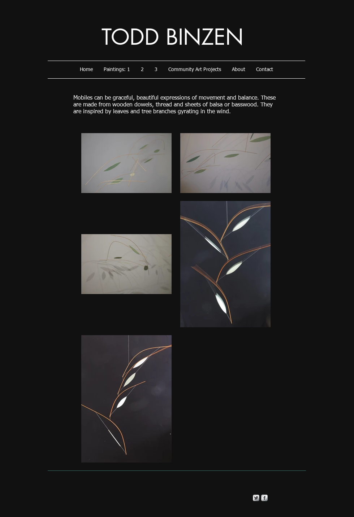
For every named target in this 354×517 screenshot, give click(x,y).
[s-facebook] (264, 498)
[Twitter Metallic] (256, 498)
